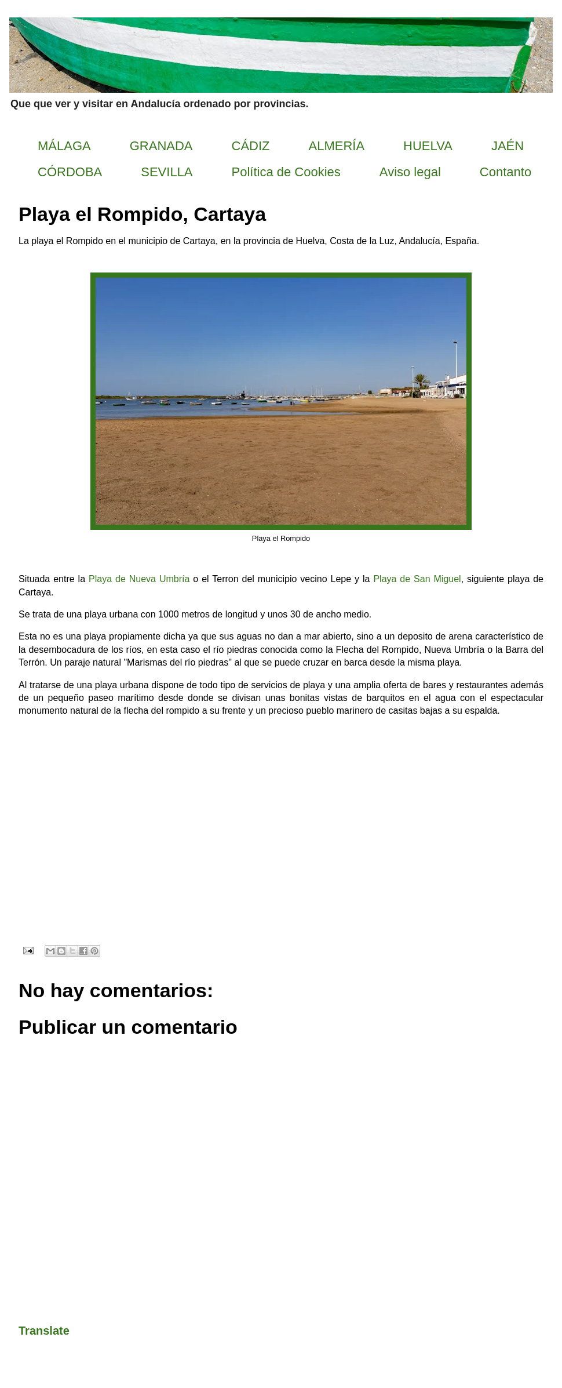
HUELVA (427, 146)
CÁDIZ (251, 146)
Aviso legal (410, 172)
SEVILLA (166, 172)
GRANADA (161, 146)
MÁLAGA (64, 146)
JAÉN (507, 146)
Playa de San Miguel (417, 579)
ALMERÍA (337, 146)
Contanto (505, 172)
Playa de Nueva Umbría (139, 579)
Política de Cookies (286, 172)
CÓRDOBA (70, 172)
